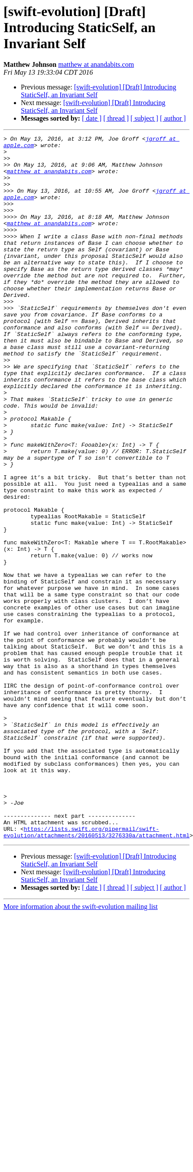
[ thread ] (116, 118)
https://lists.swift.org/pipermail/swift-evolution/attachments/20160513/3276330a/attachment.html (96, 964)
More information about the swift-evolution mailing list (80, 1039)
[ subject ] (144, 118)
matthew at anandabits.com (96, 64)
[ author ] (173, 118)
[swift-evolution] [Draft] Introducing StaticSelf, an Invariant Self (93, 106)
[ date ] (91, 118)
